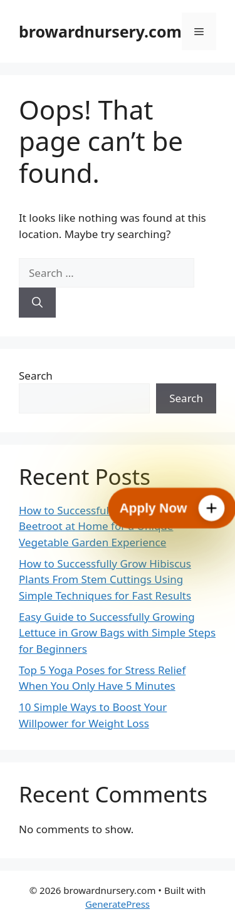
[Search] (37, 303)
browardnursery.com (100, 31)
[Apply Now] (172, 508)
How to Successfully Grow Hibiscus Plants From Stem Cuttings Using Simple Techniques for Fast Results (105, 579)
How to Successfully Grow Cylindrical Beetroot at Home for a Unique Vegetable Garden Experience (110, 526)
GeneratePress (117, 904)
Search (36, 375)
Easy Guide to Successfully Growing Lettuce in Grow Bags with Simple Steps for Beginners (117, 633)
